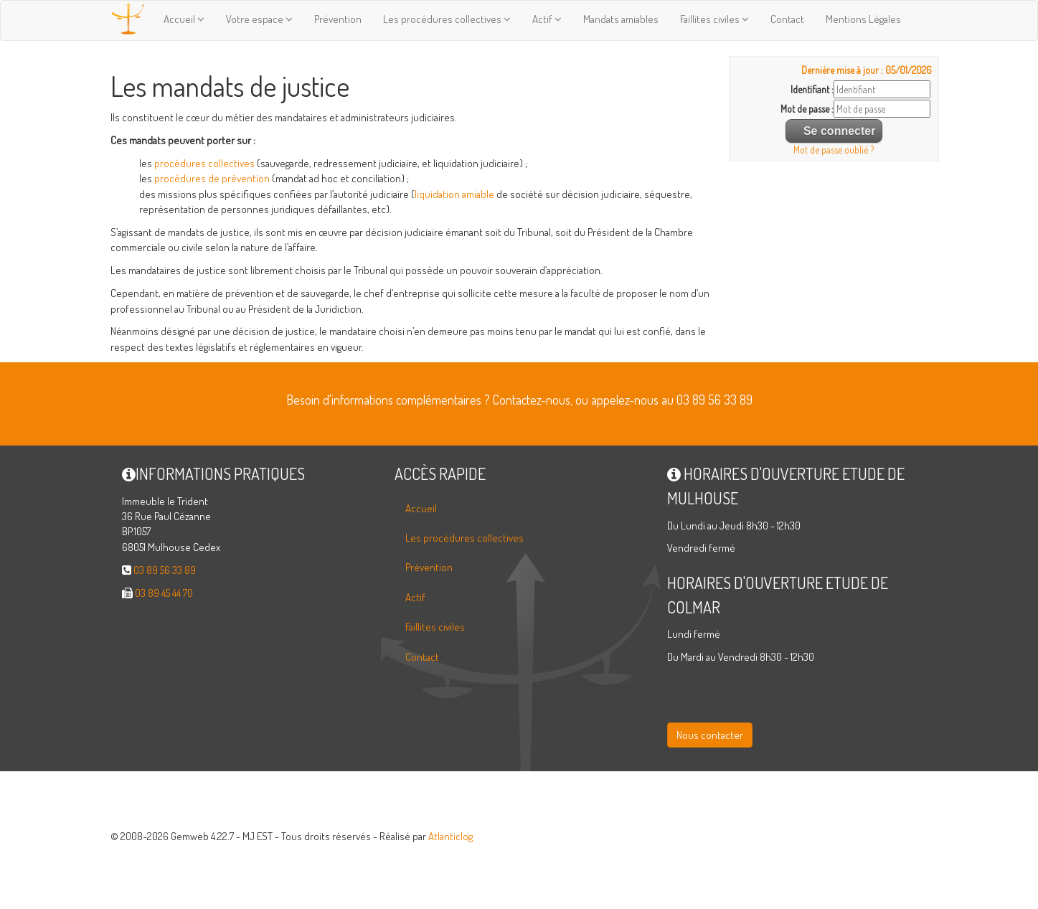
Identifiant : (812, 89)
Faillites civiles (714, 19)
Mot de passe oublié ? (833, 149)
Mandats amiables (621, 19)
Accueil (184, 19)
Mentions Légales (863, 19)
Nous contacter (709, 735)
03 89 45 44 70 (164, 593)
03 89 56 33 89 (164, 570)
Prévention (338, 19)
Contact (787, 19)
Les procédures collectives (447, 19)
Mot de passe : (807, 109)
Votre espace (259, 19)
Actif (547, 19)
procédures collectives (203, 163)
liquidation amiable (454, 194)
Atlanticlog (450, 836)
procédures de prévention (212, 178)
